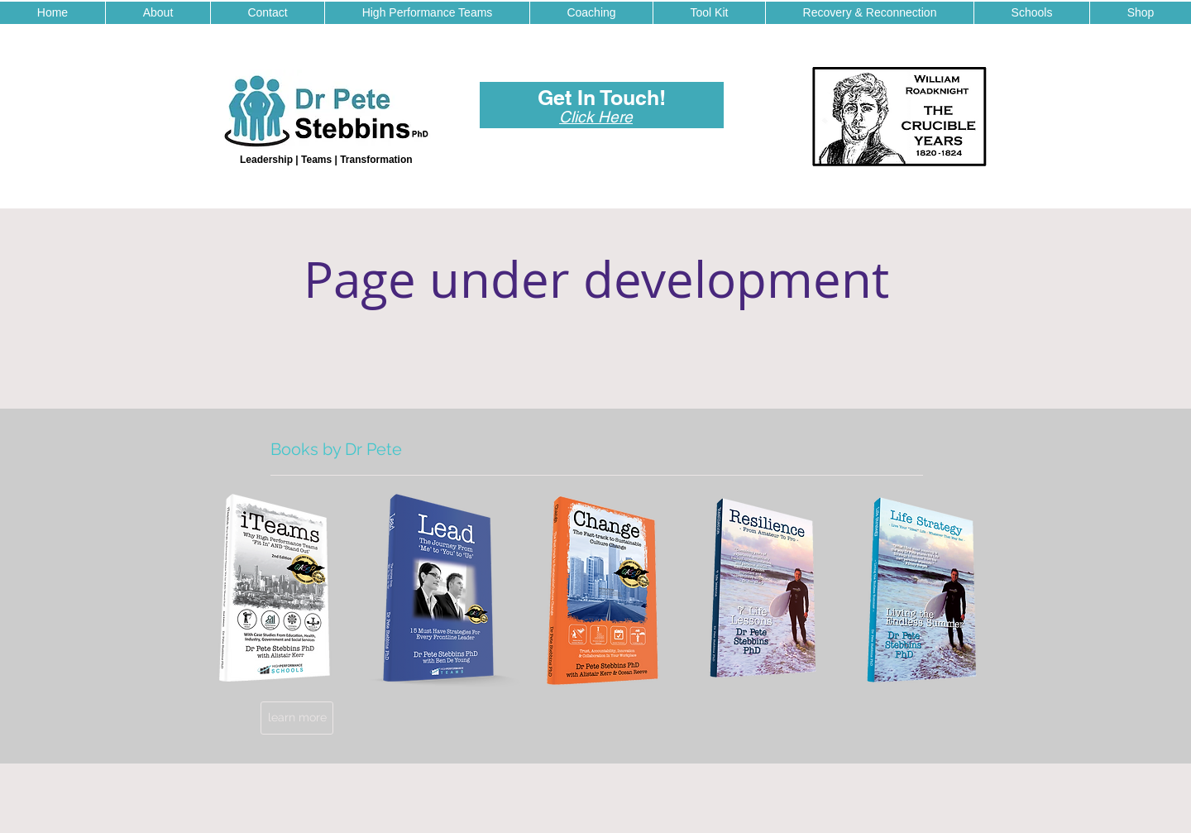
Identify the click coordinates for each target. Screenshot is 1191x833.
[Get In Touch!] (602, 98)
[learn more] (297, 718)
